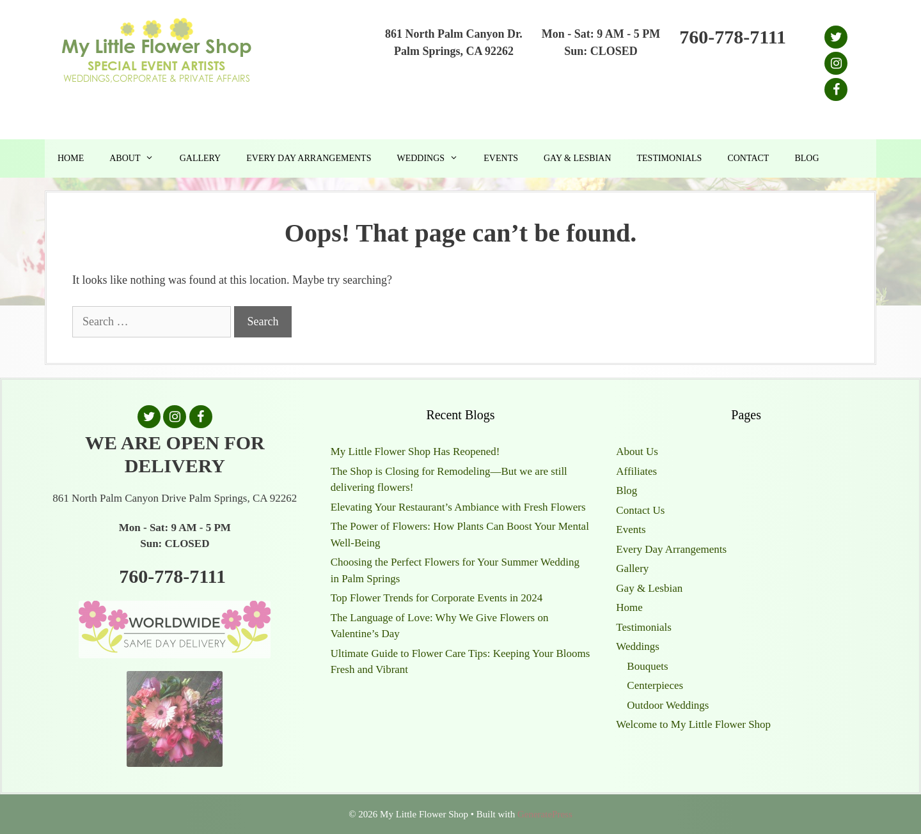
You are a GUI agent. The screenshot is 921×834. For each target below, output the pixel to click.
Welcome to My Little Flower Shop (693, 724)
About (137, 158)
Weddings (434, 158)
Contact (748, 158)
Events (501, 158)
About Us (637, 451)
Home (71, 158)
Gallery (200, 158)
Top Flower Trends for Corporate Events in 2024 (437, 598)
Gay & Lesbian (577, 158)
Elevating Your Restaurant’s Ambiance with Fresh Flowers (458, 507)
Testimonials (669, 158)
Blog (806, 158)
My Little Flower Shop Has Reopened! (415, 451)
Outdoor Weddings (668, 705)
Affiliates (636, 471)
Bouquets (647, 666)
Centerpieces (655, 685)
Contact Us (640, 510)
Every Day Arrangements (308, 158)
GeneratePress (544, 814)
